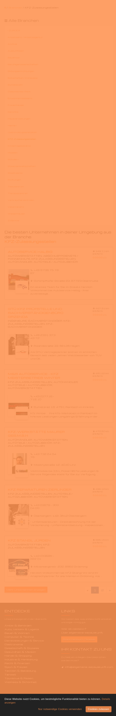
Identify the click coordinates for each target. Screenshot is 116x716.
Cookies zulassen (98, 709)
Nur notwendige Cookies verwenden (60, 709)
